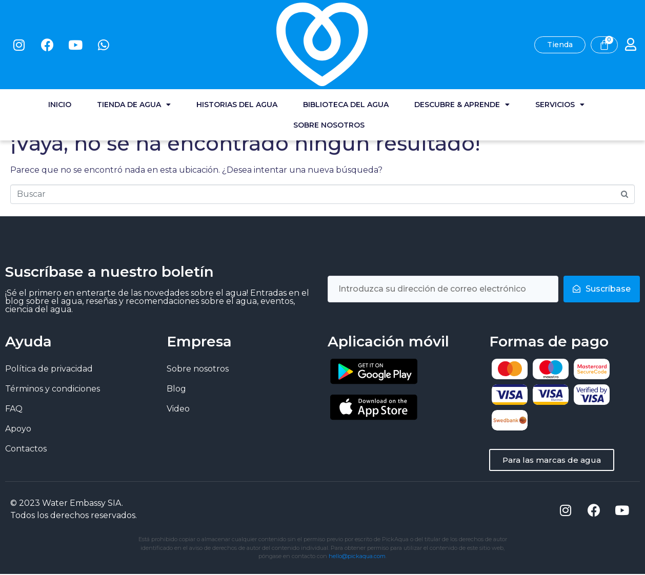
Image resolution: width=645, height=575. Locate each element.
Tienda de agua (134, 46)
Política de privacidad (49, 369)
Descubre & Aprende (462, 46)
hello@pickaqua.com (357, 557)
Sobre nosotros (329, 66)
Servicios (559, 46)
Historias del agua (236, 46)
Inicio (59, 46)
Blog (176, 389)
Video (178, 409)
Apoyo (18, 429)
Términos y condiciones (52, 389)
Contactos (26, 449)
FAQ (14, 409)
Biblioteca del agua (346, 46)
